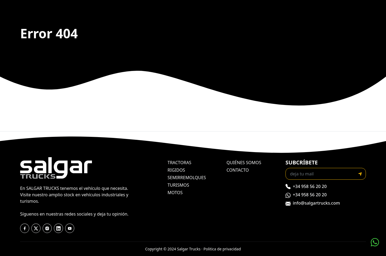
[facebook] (24, 228)
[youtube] (58, 228)
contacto (238, 170)
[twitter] (35, 228)
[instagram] (47, 228)
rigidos (176, 170)
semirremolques (187, 177)
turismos (178, 185)
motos (175, 192)
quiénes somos (244, 162)
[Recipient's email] (320, 173)
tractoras (179, 162)
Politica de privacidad (222, 248)
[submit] (360, 173)
